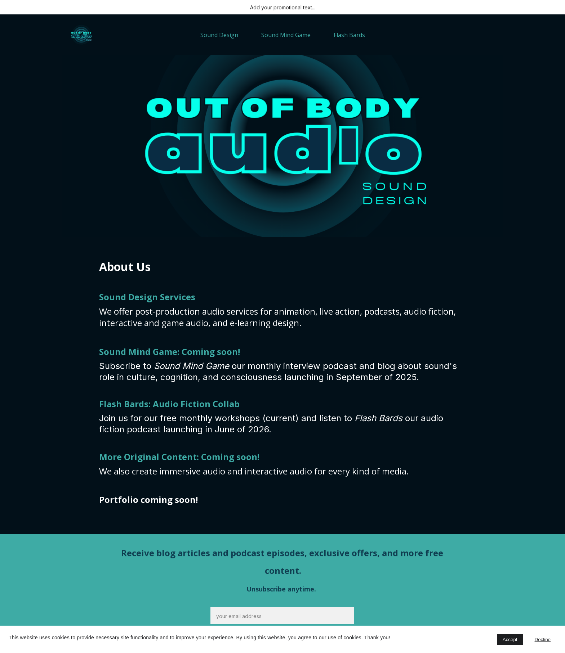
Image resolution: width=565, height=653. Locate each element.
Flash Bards (349, 35)
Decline (543, 639)
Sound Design (219, 35)
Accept (510, 639)
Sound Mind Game (286, 35)
